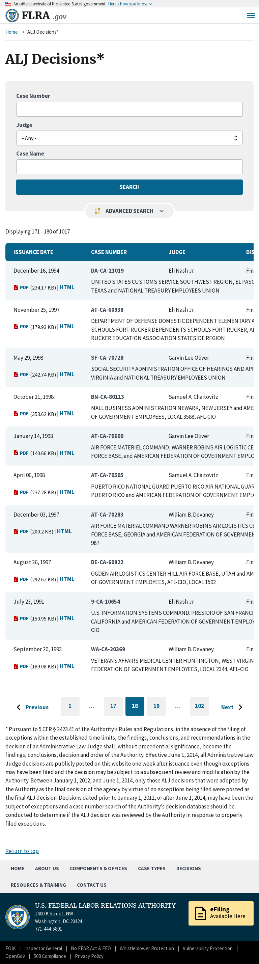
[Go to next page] (233, 707)
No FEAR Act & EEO (91, 948)
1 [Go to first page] (74, 709)
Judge (24, 125)
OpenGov (15, 956)
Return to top (22, 851)
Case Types (152, 868)
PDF (21, 287)
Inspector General (43, 948)
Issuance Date (33, 252)
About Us (47, 868)
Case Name (30, 153)
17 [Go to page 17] (116, 707)
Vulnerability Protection (208, 948)
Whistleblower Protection (147, 948)
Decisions (188, 868)
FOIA (10, 948)
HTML (67, 287)
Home (11, 32)
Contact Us (92, 885)
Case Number (33, 96)
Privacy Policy (89, 956)
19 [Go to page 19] (159, 707)
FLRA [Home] (44, 15)
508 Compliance (50, 956)
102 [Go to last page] (202, 709)
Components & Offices (98, 868)
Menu (251, 15)
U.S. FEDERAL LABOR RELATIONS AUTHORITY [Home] (105, 905)
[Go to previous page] (30, 707)
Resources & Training (38, 885)
